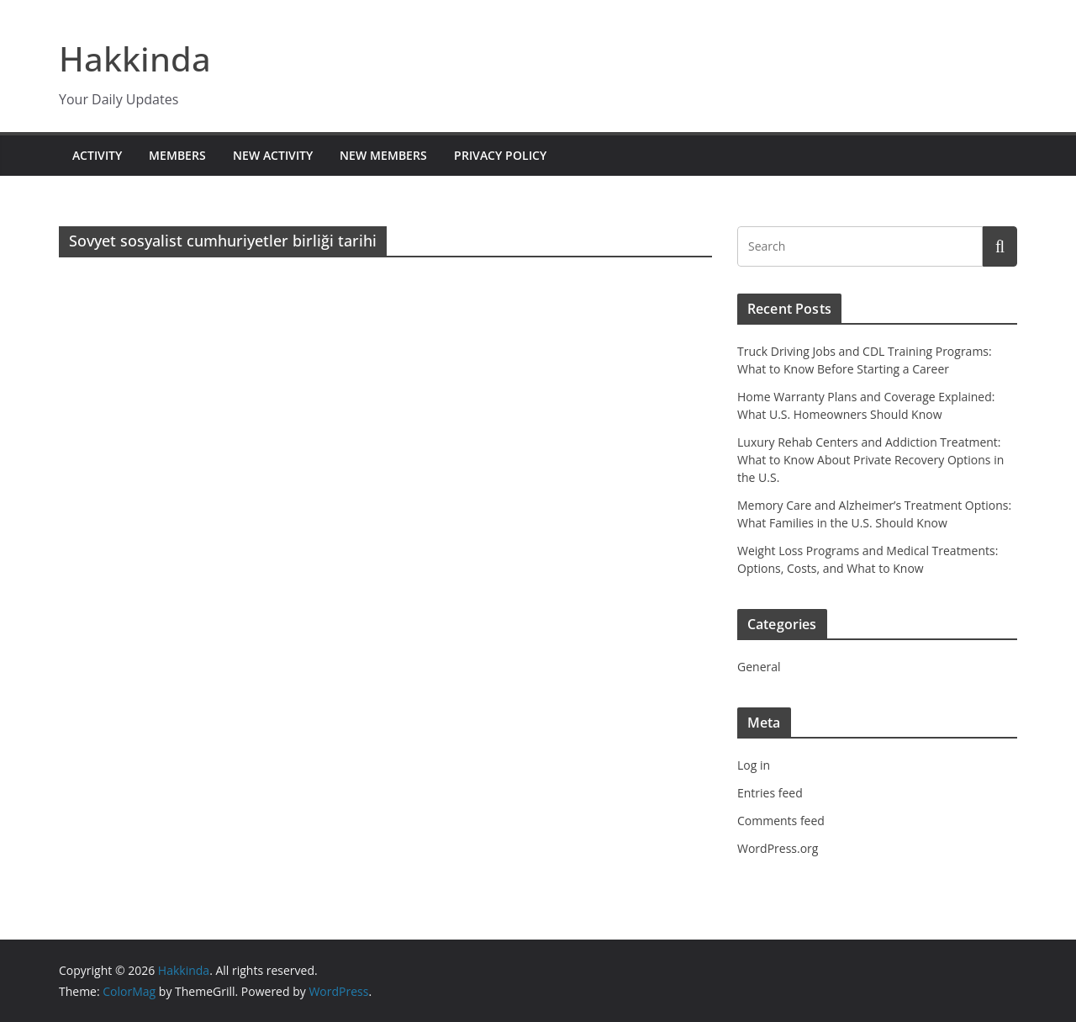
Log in (753, 765)
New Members (383, 155)
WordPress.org (777, 848)
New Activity (273, 155)
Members (177, 155)
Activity (97, 155)
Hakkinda (135, 58)
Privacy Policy (500, 155)
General (759, 667)
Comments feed (781, 821)
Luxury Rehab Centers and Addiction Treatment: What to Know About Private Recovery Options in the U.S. (870, 459)
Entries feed (770, 793)
